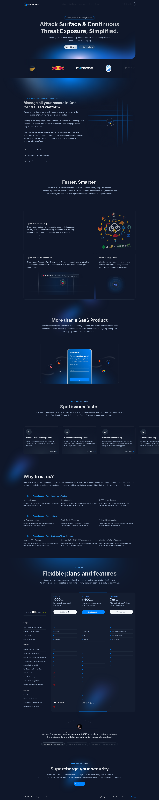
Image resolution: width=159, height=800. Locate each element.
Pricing (97, 4)
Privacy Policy (101, 797)
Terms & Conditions (113, 797)
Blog (90, 4)
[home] (32, 4)
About (64, 4)
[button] (130, 457)
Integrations (82, 4)
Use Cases (72, 4)
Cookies (124, 797)
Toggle (34, 612)
